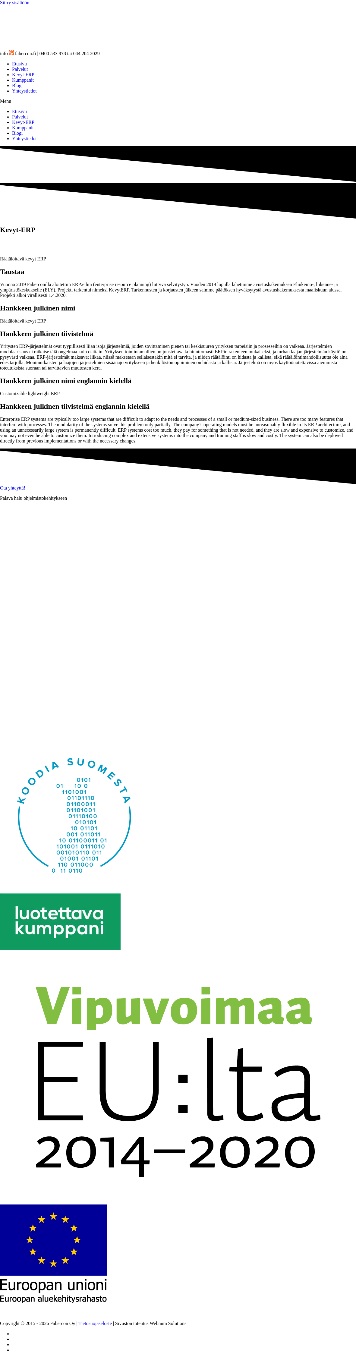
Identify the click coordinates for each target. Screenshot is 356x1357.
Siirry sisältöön (14, 2)
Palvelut (20, 69)
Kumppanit (23, 80)
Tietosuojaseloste (95, 1323)
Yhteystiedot (24, 90)
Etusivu (19, 63)
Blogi (17, 85)
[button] (178, 101)
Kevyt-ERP (23, 74)
